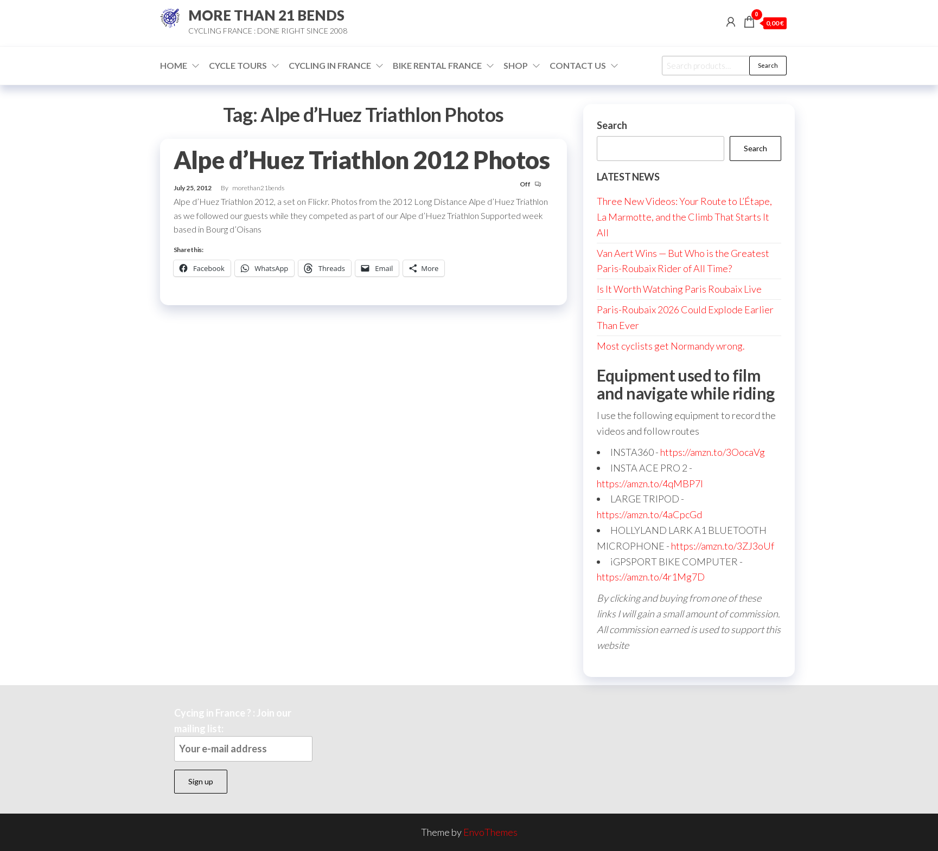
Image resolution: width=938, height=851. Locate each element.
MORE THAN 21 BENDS (266, 15)
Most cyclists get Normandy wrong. (671, 346)
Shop (515, 65)
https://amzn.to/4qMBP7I (650, 483)
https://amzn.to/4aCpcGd (649, 514)
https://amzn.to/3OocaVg (712, 452)
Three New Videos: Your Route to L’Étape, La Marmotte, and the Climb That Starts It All (684, 216)
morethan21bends (258, 188)
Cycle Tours (238, 65)
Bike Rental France (437, 65)
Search (768, 65)
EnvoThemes (490, 832)
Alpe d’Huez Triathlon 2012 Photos (362, 160)
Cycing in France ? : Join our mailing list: (243, 734)
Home (173, 65)
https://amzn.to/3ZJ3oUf (722, 546)
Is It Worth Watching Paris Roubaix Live (679, 289)
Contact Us (578, 65)
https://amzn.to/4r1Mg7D (651, 577)
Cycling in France (330, 65)
